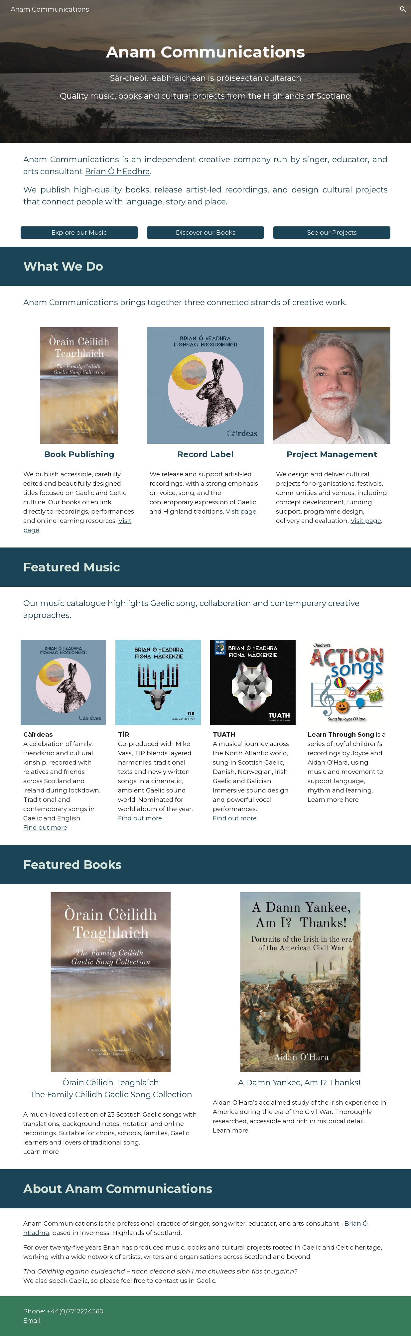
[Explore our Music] (79, 232)
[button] (403, 9)
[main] (205, 51)
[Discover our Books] (205, 232)
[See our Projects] (332, 232)
